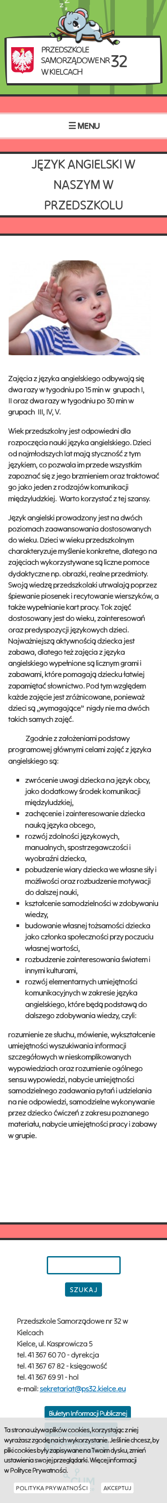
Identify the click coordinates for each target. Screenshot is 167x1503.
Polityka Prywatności (52, 1488)
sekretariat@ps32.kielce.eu (83, 1388)
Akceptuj (117, 1488)
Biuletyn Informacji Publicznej (88, 1413)
